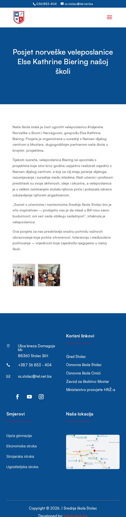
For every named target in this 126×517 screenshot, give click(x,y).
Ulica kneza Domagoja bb (36, 340)
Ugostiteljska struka (22, 459)
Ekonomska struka (21, 438)
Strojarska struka (20, 449)
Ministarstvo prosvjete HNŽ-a (90, 382)
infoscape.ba (76, 508)
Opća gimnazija (19, 428)
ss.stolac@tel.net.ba (35, 369)
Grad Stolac (76, 349)
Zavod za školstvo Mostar (87, 374)
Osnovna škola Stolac (84, 357)
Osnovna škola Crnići (83, 365)
